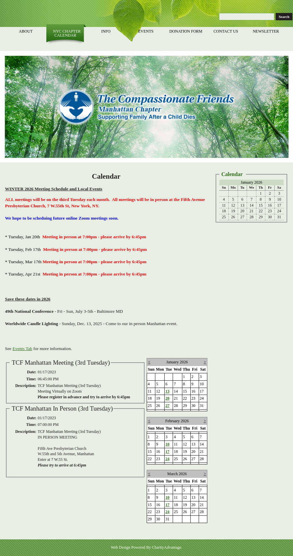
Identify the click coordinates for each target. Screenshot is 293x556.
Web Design (120, 547)
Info (106, 31)
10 (167, 444)
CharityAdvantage (166, 547)
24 (167, 459)
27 (167, 405)
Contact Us (226, 31)
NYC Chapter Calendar (66, 33)
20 (167, 398)
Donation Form (186, 31)
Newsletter (266, 31)
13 (167, 391)
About (26, 31)
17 (167, 451)
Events (146, 31)
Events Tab (22, 348)
